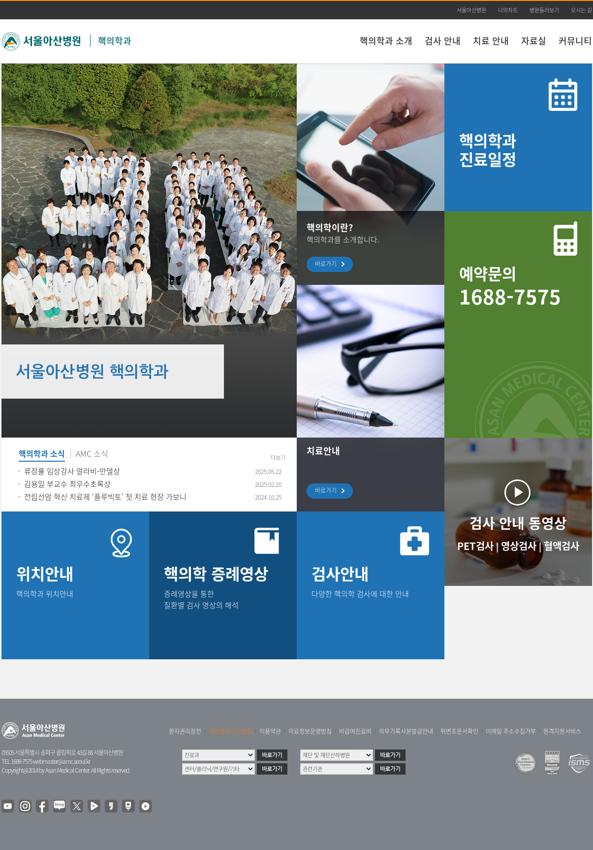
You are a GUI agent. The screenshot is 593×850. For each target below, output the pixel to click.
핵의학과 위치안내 (44, 593)
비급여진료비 (355, 731)
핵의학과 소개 (386, 40)
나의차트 (508, 10)
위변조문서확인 (459, 731)
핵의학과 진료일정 (487, 149)
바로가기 (328, 264)
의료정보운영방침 (310, 731)
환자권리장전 (185, 731)
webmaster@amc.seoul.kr (61, 761)
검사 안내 (443, 40)
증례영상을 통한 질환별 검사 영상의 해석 (201, 599)
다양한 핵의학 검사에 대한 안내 (360, 593)
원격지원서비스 (562, 731)
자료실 (533, 40)
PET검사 (475, 546)
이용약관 (270, 731)
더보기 (278, 458)
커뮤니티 (575, 40)
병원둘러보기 (544, 10)
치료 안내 (491, 40)
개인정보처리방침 (230, 731)
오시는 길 (581, 10)
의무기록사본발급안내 (406, 731)
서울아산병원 (471, 10)
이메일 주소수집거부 (511, 731)
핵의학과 (114, 40)
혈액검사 (561, 546)
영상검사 (518, 546)
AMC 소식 (92, 454)
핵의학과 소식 (42, 454)
